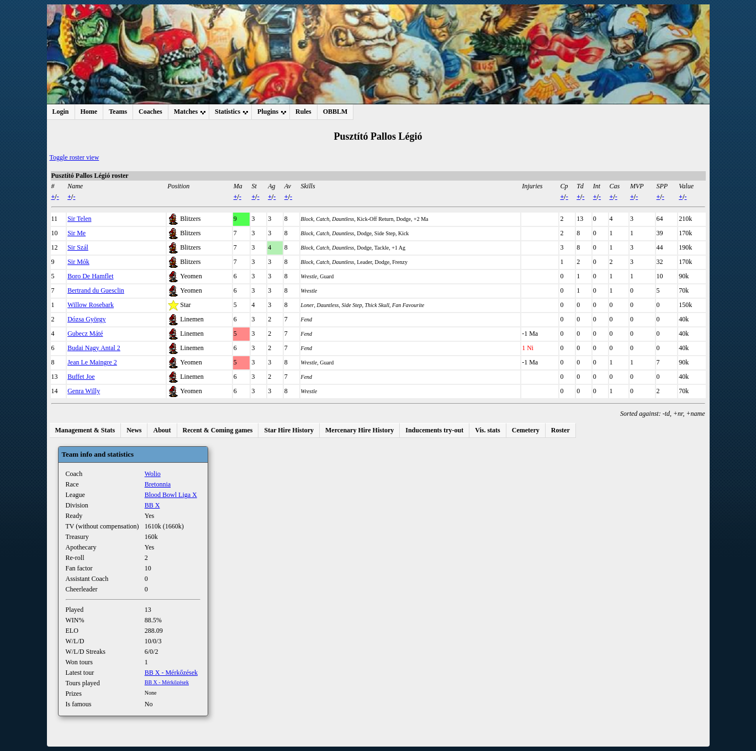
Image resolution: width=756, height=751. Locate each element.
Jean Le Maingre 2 (92, 362)
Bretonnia (158, 484)
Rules (303, 111)
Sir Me (76, 233)
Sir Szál (77, 247)
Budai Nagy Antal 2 (93, 348)
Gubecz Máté (85, 333)
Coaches (150, 111)
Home (89, 111)
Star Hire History (289, 430)
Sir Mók (78, 262)
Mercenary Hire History (359, 430)
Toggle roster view (74, 157)
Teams (118, 111)
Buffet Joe (80, 376)
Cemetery (526, 430)
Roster (560, 430)
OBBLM (335, 111)
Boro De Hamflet (90, 276)
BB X (152, 505)
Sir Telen (79, 219)
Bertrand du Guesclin (95, 290)
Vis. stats (487, 430)
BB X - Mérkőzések (171, 672)
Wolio (153, 474)
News (133, 430)
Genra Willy (83, 391)
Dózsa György (86, 319)
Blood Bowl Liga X (171, 495)
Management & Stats (85, 430)
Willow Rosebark (90, 305)
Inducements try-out (434, 430)
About (162, 430)
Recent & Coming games (218, 430)
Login (60, 111)
